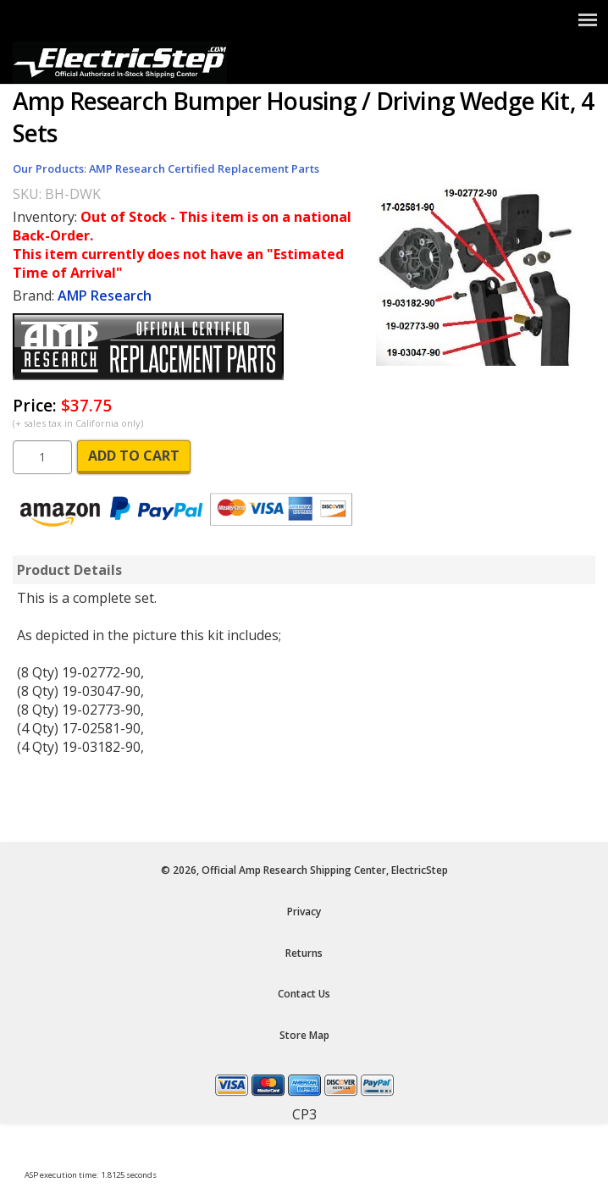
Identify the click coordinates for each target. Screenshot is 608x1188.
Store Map (304, 1035)
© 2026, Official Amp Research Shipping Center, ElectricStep (304, 870)
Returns (304, 953)
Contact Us (304, 993)
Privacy (304, 911)
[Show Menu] (587, 19)
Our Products (48, 168)
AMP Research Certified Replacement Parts (204, 168)
